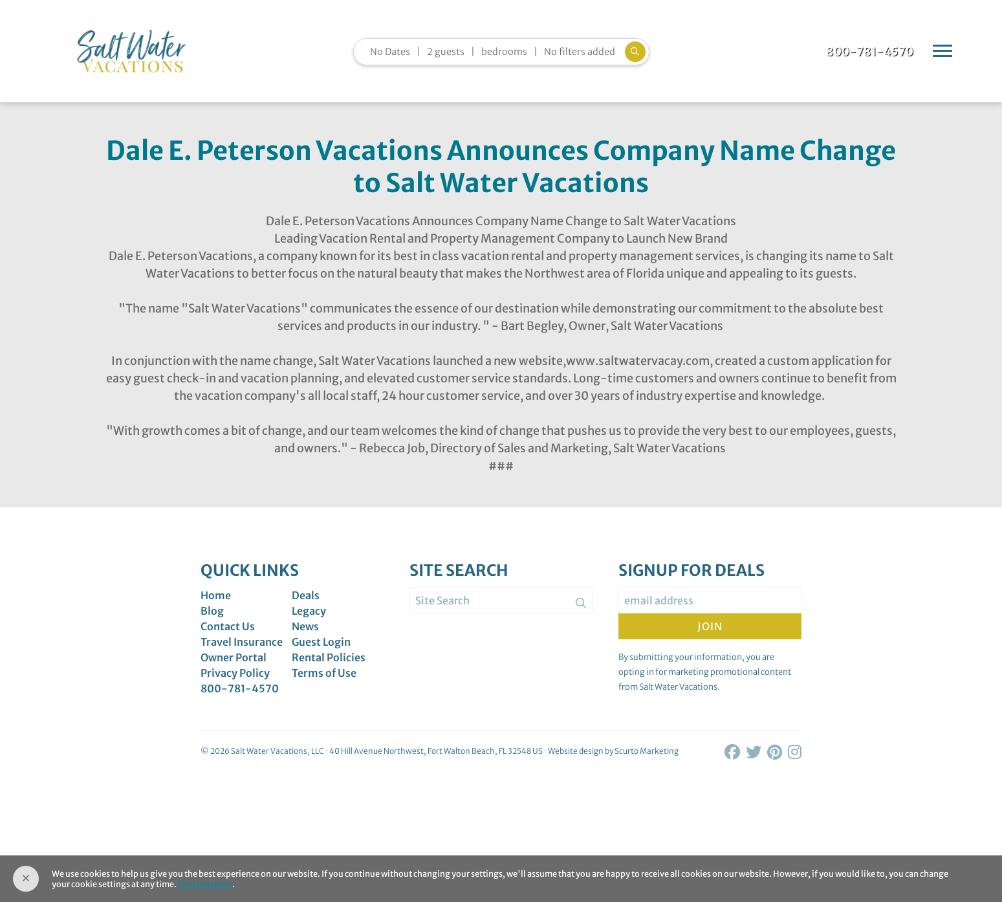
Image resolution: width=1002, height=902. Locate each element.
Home (216, 595)
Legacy (309, 610)
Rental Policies (328, 657)
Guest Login (321, 641)
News (305, 626)
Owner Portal (234, 657)
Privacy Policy (235, 672)
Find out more (205, 884)
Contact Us (228, 626)
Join (710, 626)
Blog (212, 610)
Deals (306, 595)
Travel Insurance (242, 641)
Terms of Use (324, 672)
